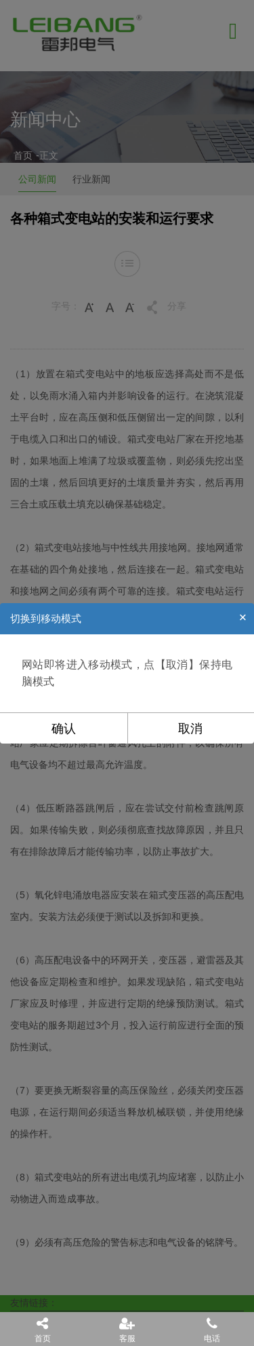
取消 (190, 728)
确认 (63, 728)
